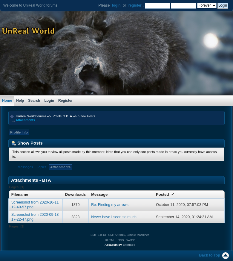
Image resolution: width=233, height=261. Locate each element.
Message (99, 194)
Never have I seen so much (114, 217)
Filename (19, 194)
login (116, 5)
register (135, 5)
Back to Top (209, 255)
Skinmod (129, 244)
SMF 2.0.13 (98, 234)
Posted (165, 194)
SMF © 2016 (116, 234)
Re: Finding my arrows (109, 205)
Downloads (75, 194)
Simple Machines (138, 234)
